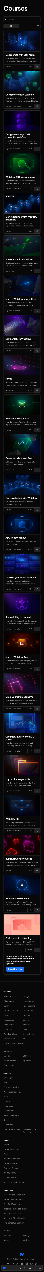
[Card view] (11, 26)
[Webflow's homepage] (22, 1254)
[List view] (26, 26)
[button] (38, 26)
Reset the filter (15, 969)
